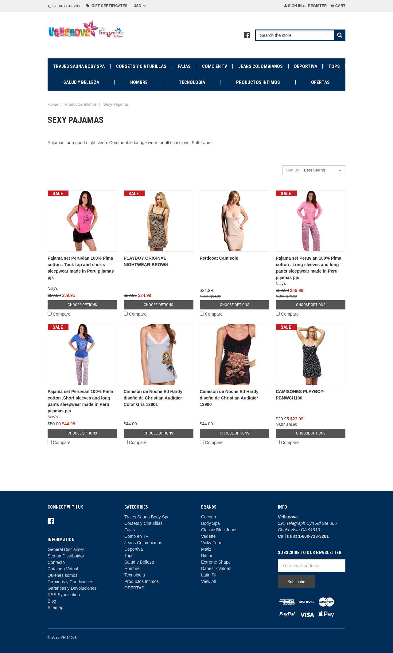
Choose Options (82, 304)
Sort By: (293, 170)
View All (208, 581)
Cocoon (208, 516)
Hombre (139, 82)
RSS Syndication (64, 594)
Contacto (56, 562)
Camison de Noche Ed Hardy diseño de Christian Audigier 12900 (229, 398)
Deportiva (305, 66)
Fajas (184, 66)
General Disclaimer (66, 549)
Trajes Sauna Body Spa (79, 66)
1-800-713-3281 (64, 6)
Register (317, 6)
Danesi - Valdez (216, 568)
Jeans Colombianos (260, 66)
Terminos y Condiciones (70, 581)
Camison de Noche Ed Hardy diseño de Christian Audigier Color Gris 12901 (153, 398)
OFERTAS (320, 82)
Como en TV (214, 66)
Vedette (208, 536)
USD (140, 6)
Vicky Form (212, 542)
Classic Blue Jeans (219, 529)
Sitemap (55, 607)
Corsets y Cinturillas (141, 66)
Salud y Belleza (81, 82)
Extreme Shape (216, 562)
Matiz (206, 549)
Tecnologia (192, 82)
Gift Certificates (106, 6)
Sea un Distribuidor (66, 555)
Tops (334, 66)
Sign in (293, 6)
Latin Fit (208, 574)
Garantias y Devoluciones (72, 588)
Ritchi (206, 555)
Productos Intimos (258, 82)
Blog (52, 601)
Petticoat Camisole (219, 258)
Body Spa (210, 523)
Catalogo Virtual (63, 568)
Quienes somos (62, 575)
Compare (59, 314)
